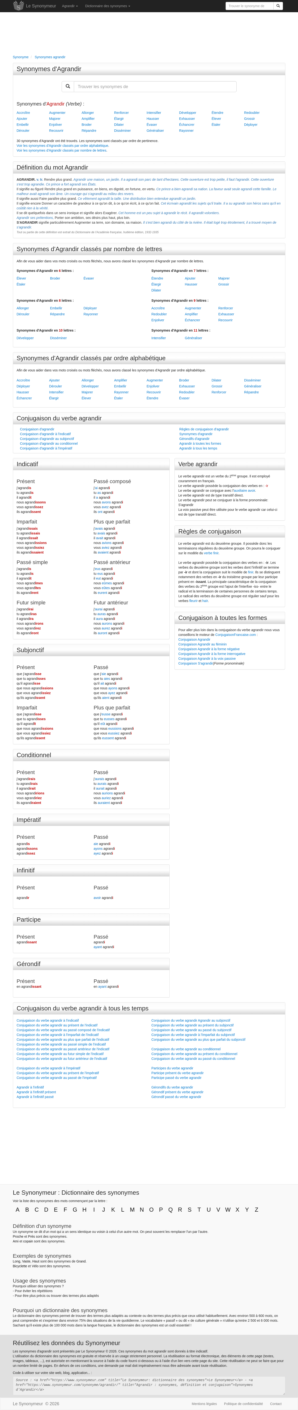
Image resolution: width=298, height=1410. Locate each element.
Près (31, 1236)
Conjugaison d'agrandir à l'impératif (46, 448)
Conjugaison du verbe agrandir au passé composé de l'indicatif (63, 1030)
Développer (187, 113)
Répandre (89, 130)
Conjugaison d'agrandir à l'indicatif (45, 434)
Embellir (23, 125)
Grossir (249, 119)
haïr (205, 601)
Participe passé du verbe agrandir (176, 1078)
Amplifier (88, 119)
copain (28, 1241)
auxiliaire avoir (244, 490)
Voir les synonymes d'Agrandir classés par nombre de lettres (61, 150)
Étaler (216, 125)
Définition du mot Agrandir (52, 167)
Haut (35, 1261)
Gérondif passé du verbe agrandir (176, 1097)
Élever (216, 119)
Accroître (23, 113)
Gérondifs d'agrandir (194, 439)
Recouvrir (56, 130)
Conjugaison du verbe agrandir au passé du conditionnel (193, 1059)
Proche (18, 1236)
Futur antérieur (111, 603)
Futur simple (31, 603)
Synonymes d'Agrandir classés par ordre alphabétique (91, 358)
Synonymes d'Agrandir (49, 69)
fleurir (193, 601)
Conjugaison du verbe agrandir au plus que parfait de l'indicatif (63, 1039)
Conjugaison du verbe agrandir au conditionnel (186, 1049)
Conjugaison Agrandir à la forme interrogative (211, 654)
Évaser (152, 125)
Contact (276, 1404)
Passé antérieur (112, 562)
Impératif (29, 819)
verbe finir (211, 553)
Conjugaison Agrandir (194, 639)
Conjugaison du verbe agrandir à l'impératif (49, 1068)
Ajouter (22, 119)
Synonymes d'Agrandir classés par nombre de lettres (89, 249)
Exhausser (187, 119)
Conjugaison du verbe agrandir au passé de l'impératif (57, 1078)
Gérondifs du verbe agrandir (172, 1087)
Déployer (251, 125)
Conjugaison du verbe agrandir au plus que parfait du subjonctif (198, 1039)
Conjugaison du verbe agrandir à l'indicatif (48, 1020)
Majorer (54, 119)
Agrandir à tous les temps (198, 448)
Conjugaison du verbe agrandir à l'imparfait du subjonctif (193, 1035)
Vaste (26, 1261)
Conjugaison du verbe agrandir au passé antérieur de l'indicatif (63, 1049)
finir (250, 572)
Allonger (88, 113)
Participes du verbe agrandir (172, 1068)
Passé (101, 667)
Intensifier (154, 113)
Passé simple (32, 562)
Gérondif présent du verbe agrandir (178, 1092)
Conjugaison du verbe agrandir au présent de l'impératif (58, 1073)
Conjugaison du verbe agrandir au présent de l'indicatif (57, 1025)
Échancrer (187, 125)
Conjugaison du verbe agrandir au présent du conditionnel (195, 1054)
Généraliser (155, 130)
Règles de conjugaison (209, 531)
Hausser (153, 119)
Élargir (119, 119)
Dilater (119, 125)
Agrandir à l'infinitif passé (35, 1097)
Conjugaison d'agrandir (37, 429)
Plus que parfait (112, 522)
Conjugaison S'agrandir (195, 663)
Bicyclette (20, 1266)
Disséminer (122, 130)
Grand (81, 1261)
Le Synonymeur (41, 6)
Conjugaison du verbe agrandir (59, 418)
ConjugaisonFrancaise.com (235, 635)
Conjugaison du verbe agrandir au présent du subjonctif (193, 1025)
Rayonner (186, 130)
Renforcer (121, 113)
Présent (26, 481)
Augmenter (57, 113)
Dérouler (23, 130)
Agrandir (70, 6)
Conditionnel (34, 755)
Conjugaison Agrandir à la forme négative (209, 649)
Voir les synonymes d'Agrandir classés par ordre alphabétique (62, 146)
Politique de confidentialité (243, 1404)
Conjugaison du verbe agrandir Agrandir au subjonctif (191, 1020)
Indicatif (27, 464)
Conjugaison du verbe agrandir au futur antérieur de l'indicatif (62, 1059)
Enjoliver (55, 125)
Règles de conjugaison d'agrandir (204, 429)
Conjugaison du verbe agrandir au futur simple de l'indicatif (60, 1054)
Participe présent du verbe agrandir (178, 1073)
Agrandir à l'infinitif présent (36, 1092)
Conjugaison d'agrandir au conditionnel (49, 443)
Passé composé (112, 481)
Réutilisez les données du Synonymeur (66, 1343)
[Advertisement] (149, 32)
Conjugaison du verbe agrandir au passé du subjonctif (192, 1030)
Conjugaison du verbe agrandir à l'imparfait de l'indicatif (58, 1035)
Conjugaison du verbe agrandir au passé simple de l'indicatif (61, 1044)
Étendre (217, 113)
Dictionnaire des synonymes (107, 6)
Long (16, 1261)
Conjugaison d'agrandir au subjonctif (47, 439)
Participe (29, 919)
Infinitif (26, 870)
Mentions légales (204, 1404)
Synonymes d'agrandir (195, 434)
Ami (16, 1241)
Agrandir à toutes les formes (200, 443)
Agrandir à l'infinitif (30, 1087)
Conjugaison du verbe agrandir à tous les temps (83, 1008)
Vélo (35, 1266)
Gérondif (29, 963)
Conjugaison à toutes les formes (222, 617)
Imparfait (27, 522)
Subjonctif (30, 650)
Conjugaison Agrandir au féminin (202, 644)
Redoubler (252, 113)
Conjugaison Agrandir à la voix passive (207, 658)
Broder (87, 125)
